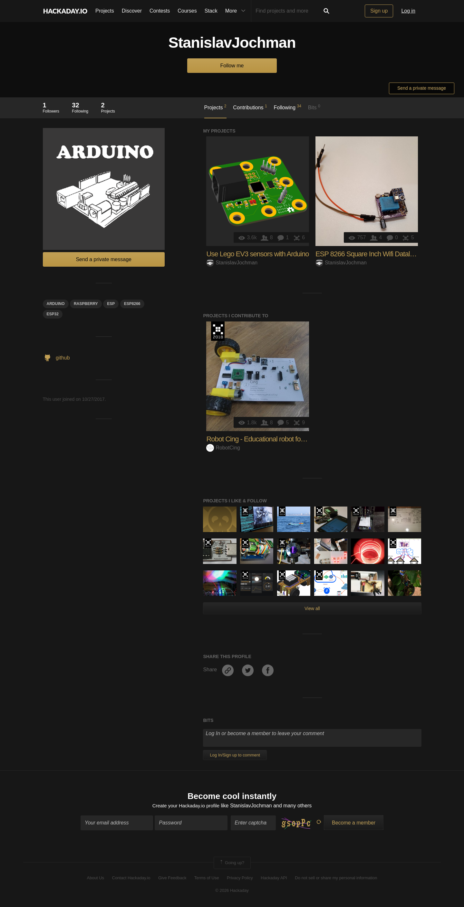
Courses (187, 11)
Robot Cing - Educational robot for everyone (268, 439)
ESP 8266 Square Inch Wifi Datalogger (370, 254)
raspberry (86, 303)
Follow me (232, 65)
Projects (104, 11)
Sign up (379, 11)
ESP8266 (132, 303)
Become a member (353, 823)
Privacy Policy (240, 878)
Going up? (232, 863)
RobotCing (223, 447)
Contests (160, 11)
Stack (211, 11)
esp (111, 303)
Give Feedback (172, 878)
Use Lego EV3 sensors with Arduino (257, 254)
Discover (132, 11)
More (236, 11)
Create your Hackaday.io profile (186, 806)
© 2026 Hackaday (232, 891)
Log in (408, 11)
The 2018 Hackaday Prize (218, 331)
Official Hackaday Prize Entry (245, 511)
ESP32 (53, 314)
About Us (95, 878)
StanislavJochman (231, 262)
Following (287, 107)
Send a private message (421, 88)
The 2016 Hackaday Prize (319, 511)
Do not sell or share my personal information (336, 878)
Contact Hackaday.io (131, 878)
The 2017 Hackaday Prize (208, 543)
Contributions (250, 107)
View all (312, 608)
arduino (56, 303)
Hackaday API (274, 878)
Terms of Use (206, 878)
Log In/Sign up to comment (235, 755)
